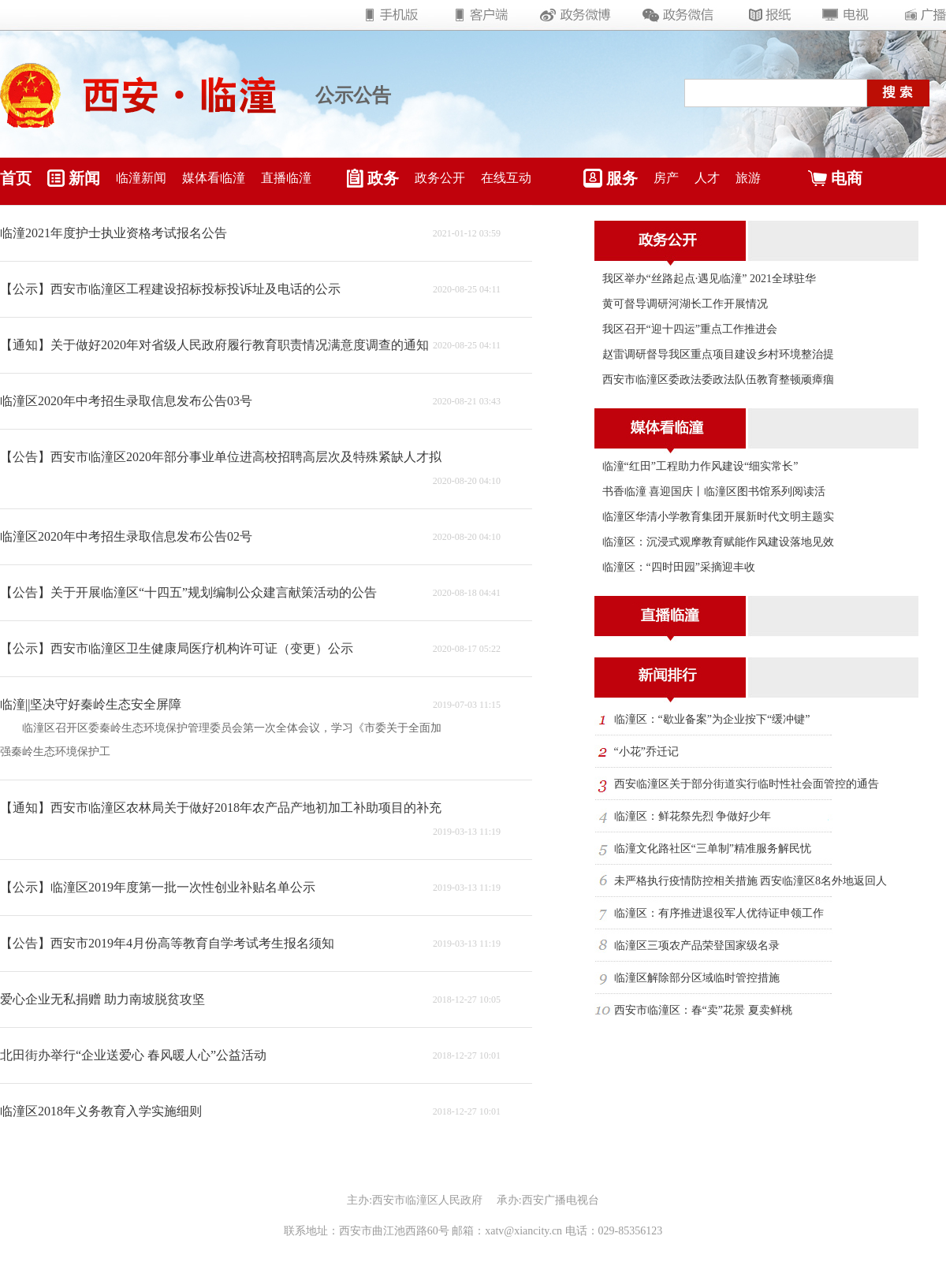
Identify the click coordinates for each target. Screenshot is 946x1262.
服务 (622, 178)
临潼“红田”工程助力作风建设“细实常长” (700, 466)
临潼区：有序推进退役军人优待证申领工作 (719, 913)
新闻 (84, 178)
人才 (707, 177)
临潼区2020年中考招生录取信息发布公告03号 (126, 401)
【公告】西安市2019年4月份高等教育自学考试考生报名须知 (167, 943)
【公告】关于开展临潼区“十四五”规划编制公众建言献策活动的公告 (188, 592)
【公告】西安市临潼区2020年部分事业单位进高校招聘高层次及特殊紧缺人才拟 (220, 456)
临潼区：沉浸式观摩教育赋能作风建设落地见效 (718, 542)
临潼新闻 (141, 177)
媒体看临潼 (213, 177)
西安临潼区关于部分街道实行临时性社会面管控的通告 (746, 784)
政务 (383, 178)
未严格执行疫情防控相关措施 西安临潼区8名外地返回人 (751, 881)
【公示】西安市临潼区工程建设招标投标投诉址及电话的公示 (170, 289)
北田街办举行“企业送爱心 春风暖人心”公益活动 (133, 1055)
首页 (16, 178)
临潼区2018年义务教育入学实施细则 (101, 1111)
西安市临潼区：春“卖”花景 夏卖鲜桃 (703, 1010)
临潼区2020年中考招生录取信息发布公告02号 (126, 536)
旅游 (748, 177)
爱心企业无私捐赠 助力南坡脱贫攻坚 (102, 999)
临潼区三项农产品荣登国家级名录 (697, 945)
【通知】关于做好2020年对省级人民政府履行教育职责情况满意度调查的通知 (214, 345)
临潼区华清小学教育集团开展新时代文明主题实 (718, 517)
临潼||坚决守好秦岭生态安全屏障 (90, 704)
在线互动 (506, 177)
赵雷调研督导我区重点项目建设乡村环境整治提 (718, 354)
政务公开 (440, 177)
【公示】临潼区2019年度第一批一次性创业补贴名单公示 (157, 887)
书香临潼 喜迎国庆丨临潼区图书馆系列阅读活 (714, 491)
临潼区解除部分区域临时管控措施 (697, 978)
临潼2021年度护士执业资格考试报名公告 (113, 233)
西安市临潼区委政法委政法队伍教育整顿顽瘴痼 (718, 379)
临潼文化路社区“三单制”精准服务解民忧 (712, 848)
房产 (666, 177)
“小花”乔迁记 (646, 752)
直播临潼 (286, 177)
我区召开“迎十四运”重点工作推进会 (689, 329)
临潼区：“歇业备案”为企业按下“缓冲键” (712, 719)
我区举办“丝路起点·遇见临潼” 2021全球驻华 (709, 279)
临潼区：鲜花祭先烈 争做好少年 (693, 816)
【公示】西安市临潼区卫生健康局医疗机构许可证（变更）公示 (176, 648)
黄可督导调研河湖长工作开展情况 (685, 304)
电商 (846, 178)
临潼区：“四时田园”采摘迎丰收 (678, 567)
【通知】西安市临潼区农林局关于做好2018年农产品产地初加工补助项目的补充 (220, 807)
